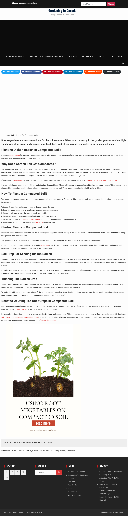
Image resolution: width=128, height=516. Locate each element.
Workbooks (87, 57)
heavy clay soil (21, 309)
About (101, 57)
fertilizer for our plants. (49, 320)
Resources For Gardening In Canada (46, 57)
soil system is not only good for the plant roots (19, 317)
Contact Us (115, 57)
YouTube (73, 57)
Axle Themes (119, 512)
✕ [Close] (125, 4)
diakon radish (14, 155)
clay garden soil (18, 180)
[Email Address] (93, 4)
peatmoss (26, 219)
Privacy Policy (76, 495)
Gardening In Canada (62, 10)
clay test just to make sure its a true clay (101, 180)
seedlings (39, 223)
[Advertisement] (64, 37)
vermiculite (35, 219)
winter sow (44, 245)
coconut (45, 219)
